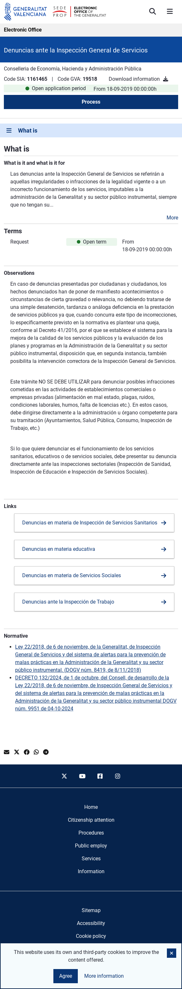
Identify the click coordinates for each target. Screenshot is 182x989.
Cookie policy (91, 936)
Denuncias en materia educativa (58, 549)
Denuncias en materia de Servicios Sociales (71, 575)
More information (104, 976)
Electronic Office (23, 30)
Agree (65, 976)
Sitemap (91, 910)
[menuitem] (91, 807)
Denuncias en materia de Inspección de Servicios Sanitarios (89, 523)
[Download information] (165, 79)
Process (91, 102)
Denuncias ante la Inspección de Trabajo (68, 602)
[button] (171, 953)
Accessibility (91, 923)
